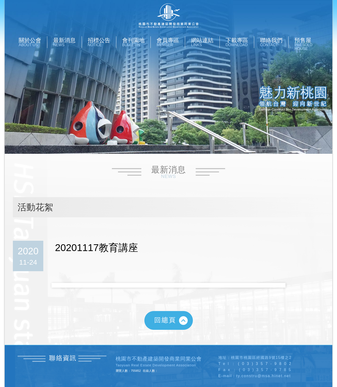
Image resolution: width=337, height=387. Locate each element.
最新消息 (67, 42)
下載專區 (240, 42)
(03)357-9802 (266, 364)
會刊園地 (136, 42)
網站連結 (205, 42)
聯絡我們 (274, 42)
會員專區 (171, 42)
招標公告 (102, 42)
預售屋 (308, 44)
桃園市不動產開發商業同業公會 (168, 16)
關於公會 (33, 42)
